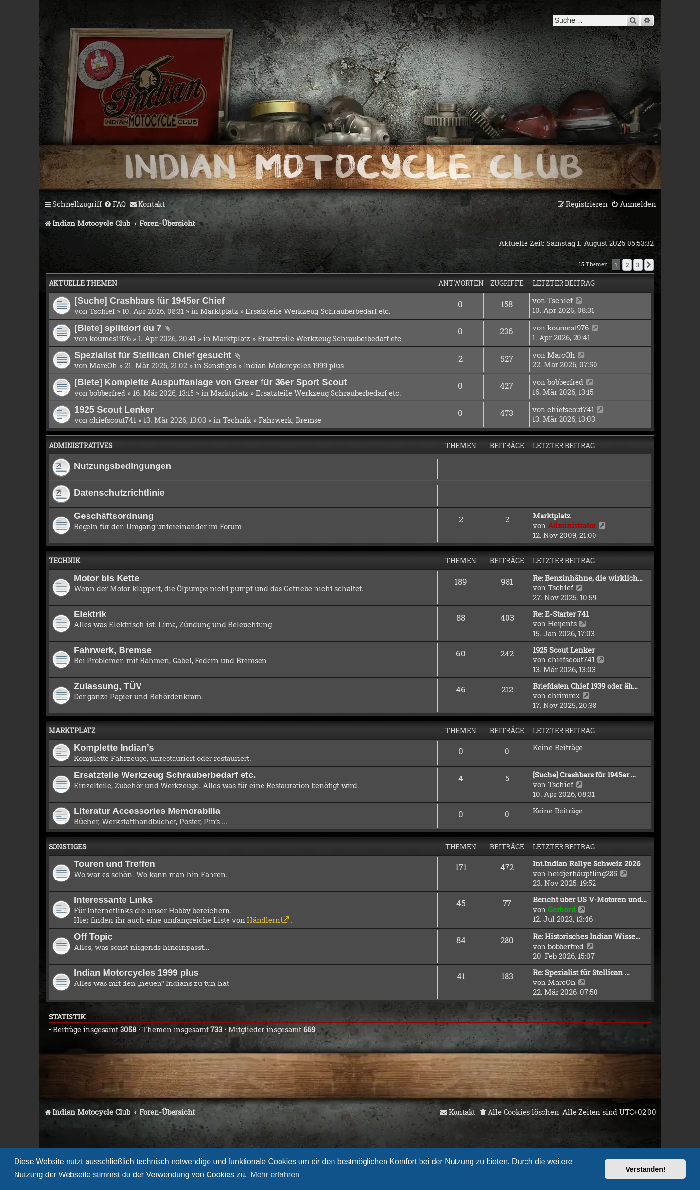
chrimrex (564, 695)
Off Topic (93, 936)
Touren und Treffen (114, 864)
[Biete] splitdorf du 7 (118, 328)
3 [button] (638, 264)
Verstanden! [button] (645, 1169)
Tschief (102, 311)
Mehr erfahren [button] (275, 1175)
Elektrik (90, 614)
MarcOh (103, 365)
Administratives (80, 445)
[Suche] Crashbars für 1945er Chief (149, 300)
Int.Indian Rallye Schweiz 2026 (586, 863)
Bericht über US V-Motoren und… (590, 899)
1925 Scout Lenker (114, 409)
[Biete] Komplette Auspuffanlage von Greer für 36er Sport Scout (210, 382)
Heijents (562, 623)
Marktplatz (219, 311)
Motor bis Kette (106, 578)
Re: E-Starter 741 (561, 614)
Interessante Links (113, 900)
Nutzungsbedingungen (122, 466)
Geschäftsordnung (114, 516)
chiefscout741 (112, 420)
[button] (649, 265)
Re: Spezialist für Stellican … (581, 972)
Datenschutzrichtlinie (119, 492)
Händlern (263, 920)
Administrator (572, 525)
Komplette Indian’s (114, 747)
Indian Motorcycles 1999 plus (294, 365)
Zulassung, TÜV (108, 686)
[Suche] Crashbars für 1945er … (584, 774)
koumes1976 (110, 338)
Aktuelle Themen (83, 283)
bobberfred (107, 392)
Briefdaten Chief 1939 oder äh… (585, 685)
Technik (237, 420)
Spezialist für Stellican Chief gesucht (152, 355)
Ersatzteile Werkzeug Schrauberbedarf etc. (318, 311)
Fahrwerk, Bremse (290, 420)
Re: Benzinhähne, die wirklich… (588, 578)
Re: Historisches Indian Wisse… (586, 936)
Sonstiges (220, 365)
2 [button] (627, 264)
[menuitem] (115, 204)
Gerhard (562, 909)
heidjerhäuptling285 (582, 873)
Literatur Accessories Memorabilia (147, 811)
